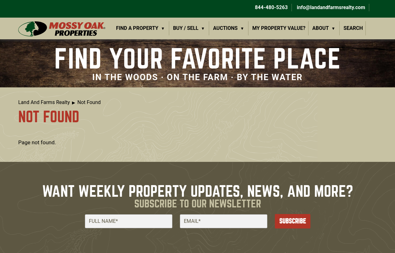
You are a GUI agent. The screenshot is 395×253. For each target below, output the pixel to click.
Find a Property (137, 28)
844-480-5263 (270, 7)
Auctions (225, 28)
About (320, 28)
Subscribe (292, 221)
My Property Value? (278, 28)
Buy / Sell (185, 28)
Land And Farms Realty (44, 102)
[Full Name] (128, 221)
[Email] (223, 221)
